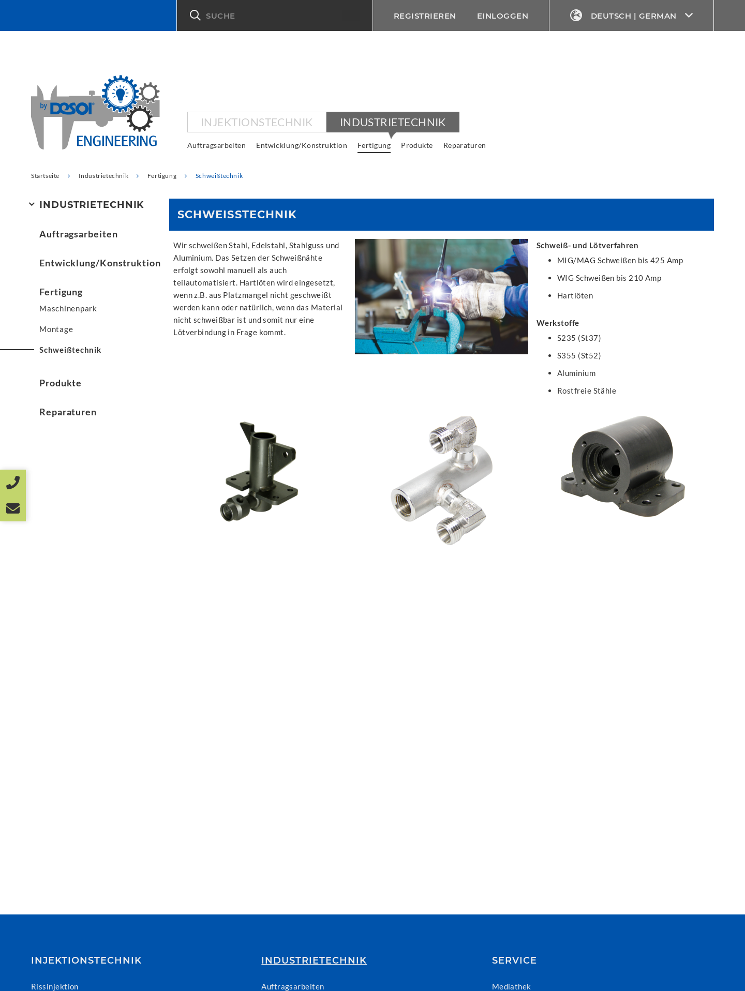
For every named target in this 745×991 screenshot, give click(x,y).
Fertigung (374, 145)
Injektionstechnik (257, 121)
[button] (275, 15)
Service (514, 960)
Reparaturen (464, 145)
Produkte (417, 145)
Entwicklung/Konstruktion (301, 145)
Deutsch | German (631, 16)
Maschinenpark (68, 308)
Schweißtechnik (70, 349)
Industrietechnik (393, 121)
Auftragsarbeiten (216, 145)
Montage (56, 329)
